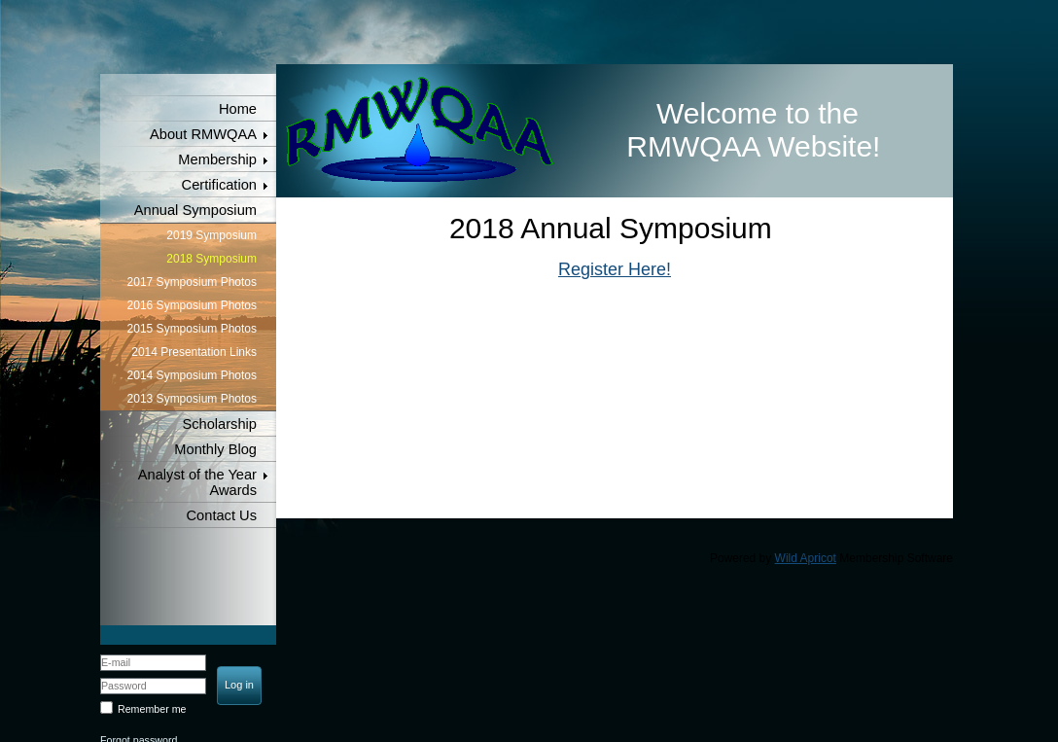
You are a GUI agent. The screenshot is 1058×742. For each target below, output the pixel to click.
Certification (219, 185)
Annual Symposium (195, 210)
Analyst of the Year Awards (197, 482)
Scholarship (219, 424)
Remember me (152, 709)
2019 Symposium (211, 235)
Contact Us (222, 515)
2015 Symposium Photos (192, 329)
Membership (217, 159)
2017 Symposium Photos (192, 282)
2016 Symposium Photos (192, 305)
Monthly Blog (215, 449)
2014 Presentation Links (194, 352)
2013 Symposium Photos (192, 399)
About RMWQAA (203, 134)
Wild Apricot (805, 558)
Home (238, 109)
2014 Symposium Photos (192, 375)
